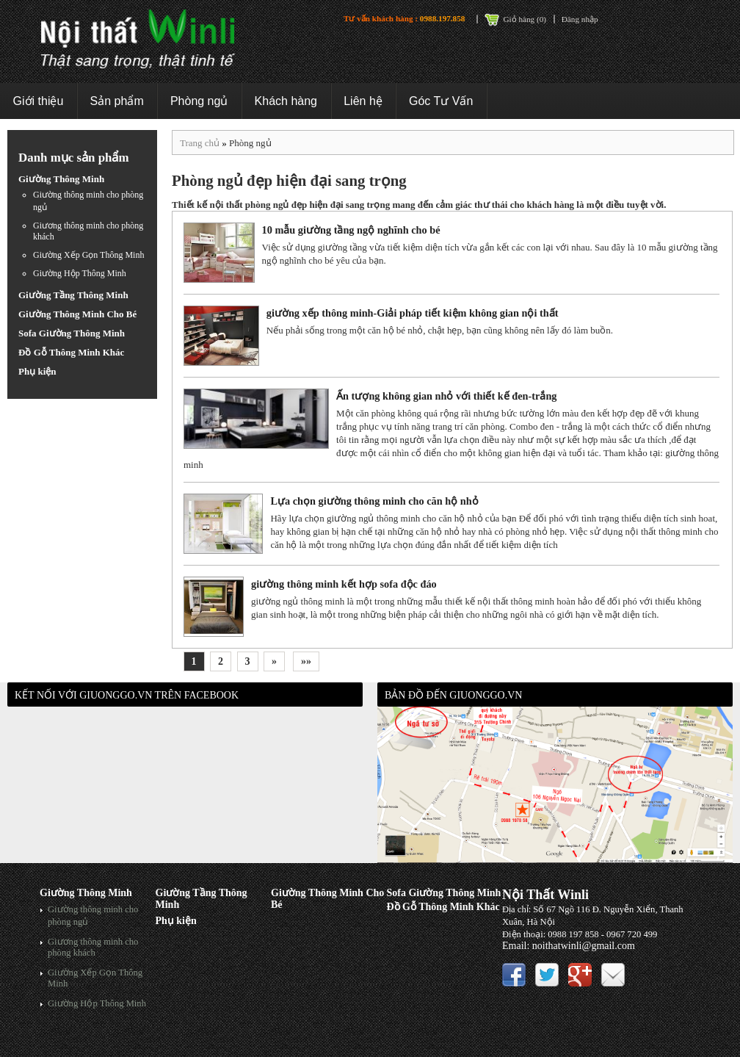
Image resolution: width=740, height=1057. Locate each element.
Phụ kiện (37, 371)
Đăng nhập (580, 19)
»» (306, 661)
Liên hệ (363, 101)
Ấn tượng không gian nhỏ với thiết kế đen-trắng (446, 396)
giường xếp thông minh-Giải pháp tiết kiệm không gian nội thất (412, 313)
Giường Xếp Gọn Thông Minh (88, 255)
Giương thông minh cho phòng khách (93, 947)
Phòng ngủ (199, 101)
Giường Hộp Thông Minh (79, 273)
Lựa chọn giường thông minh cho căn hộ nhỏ (374, 501)
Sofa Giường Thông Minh (71, 333)
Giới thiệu (38, 101)
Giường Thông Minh (61, 178)
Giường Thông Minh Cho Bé (77, 314)
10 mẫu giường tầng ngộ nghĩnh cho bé (351, 230)
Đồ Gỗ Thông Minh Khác (71, 352)
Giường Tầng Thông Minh (73, 294)
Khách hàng (286, 101)
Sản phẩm (117, 101)
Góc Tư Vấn (441, 101)
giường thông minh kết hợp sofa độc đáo (344, 584)
